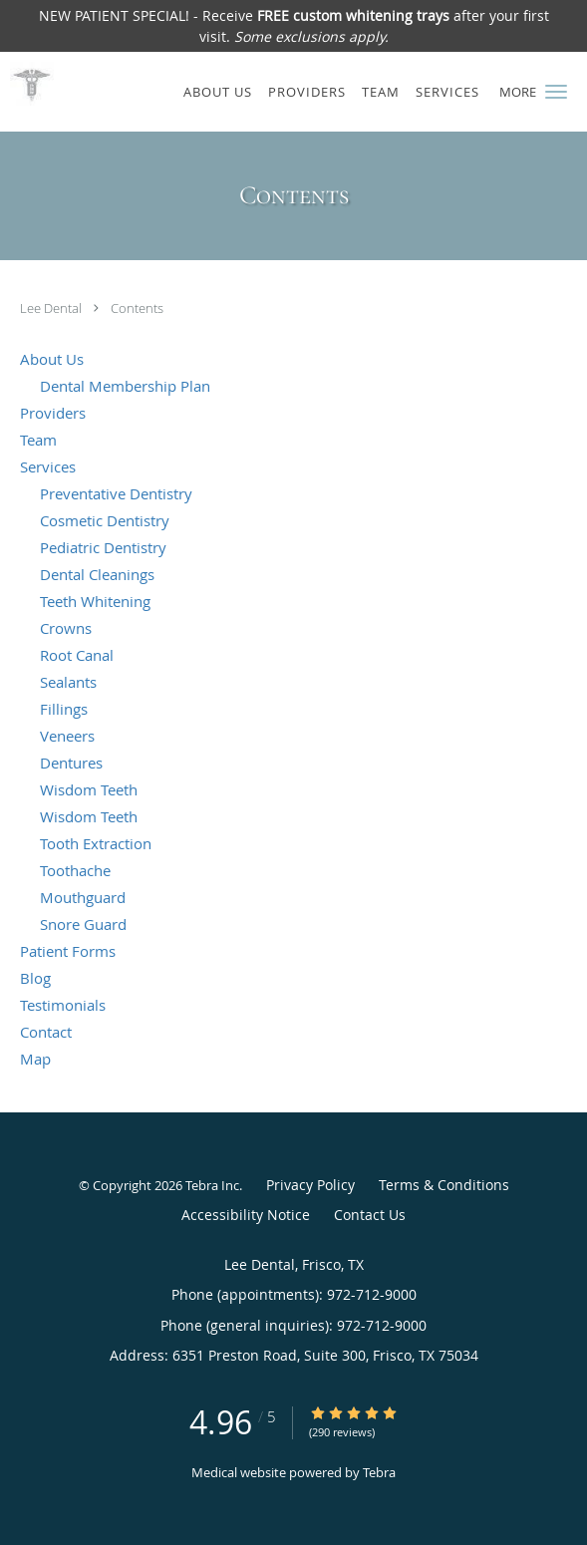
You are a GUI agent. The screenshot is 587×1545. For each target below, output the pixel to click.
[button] (556, 92)
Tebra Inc (212, 1185)
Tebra (379, 1472)
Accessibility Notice (245, 1214)
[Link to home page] (31, 84)
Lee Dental (52, 308)
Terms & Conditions (444, 1184)
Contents (137, 308)
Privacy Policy (310, 1184)
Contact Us (370, 1214)
